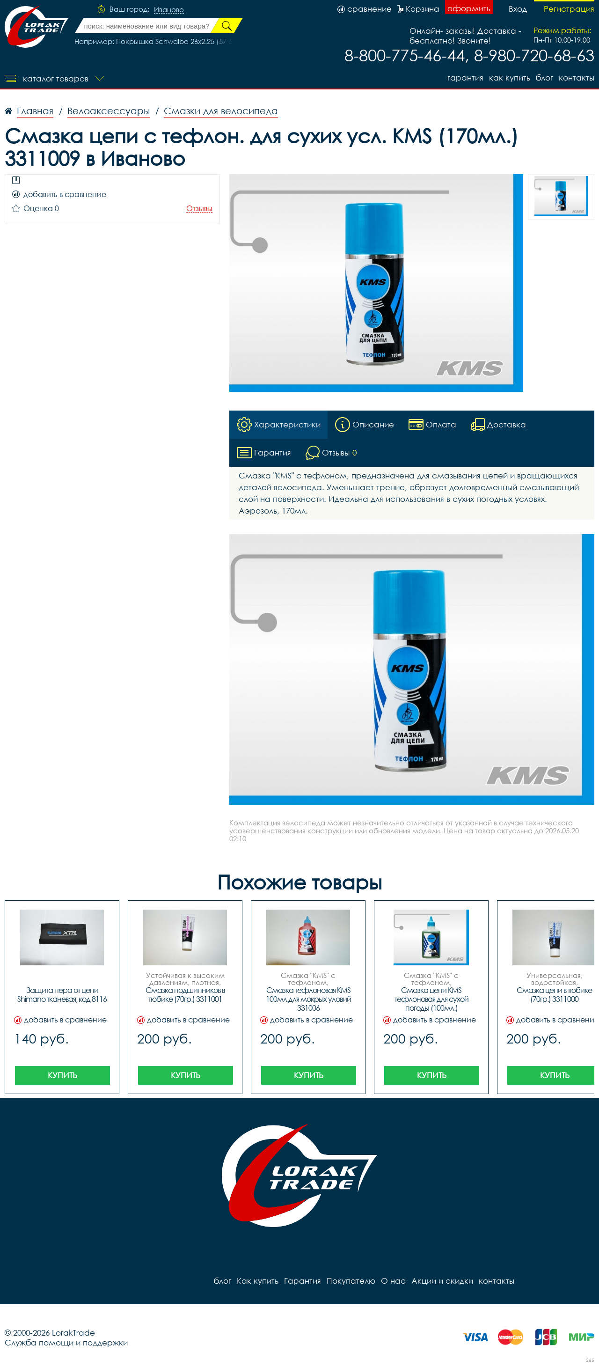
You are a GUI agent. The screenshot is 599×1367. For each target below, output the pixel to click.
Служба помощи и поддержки (66, 1342)
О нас (393, 1281)
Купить (62, 1075)
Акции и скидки (442, 1281)
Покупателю (351, 1281)
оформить (468, 8)
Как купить (509, 77)
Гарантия (465, 77)
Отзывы (199, 209)
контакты (576, 77)
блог (544, 77)
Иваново (169, 10)
